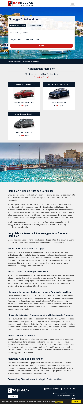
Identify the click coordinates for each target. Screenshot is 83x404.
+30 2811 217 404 (51, 389)
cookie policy (59, 401)
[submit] (41, 46)
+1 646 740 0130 (68, 389)
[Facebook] (73, 399)
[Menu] (72, 4)
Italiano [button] (13, 396)
